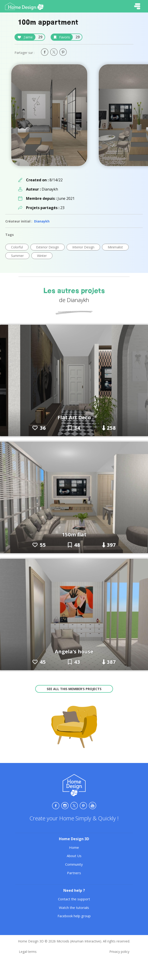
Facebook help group (74, 916)
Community (74, 864)
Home (74, 847)
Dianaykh (41, 221)
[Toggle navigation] (137, 6)
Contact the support (74, 899)
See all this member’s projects (74, 689)
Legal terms (28, 951)
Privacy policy (119, 951)
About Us (74, 855)
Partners (74, 873)
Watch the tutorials (74, 907)
